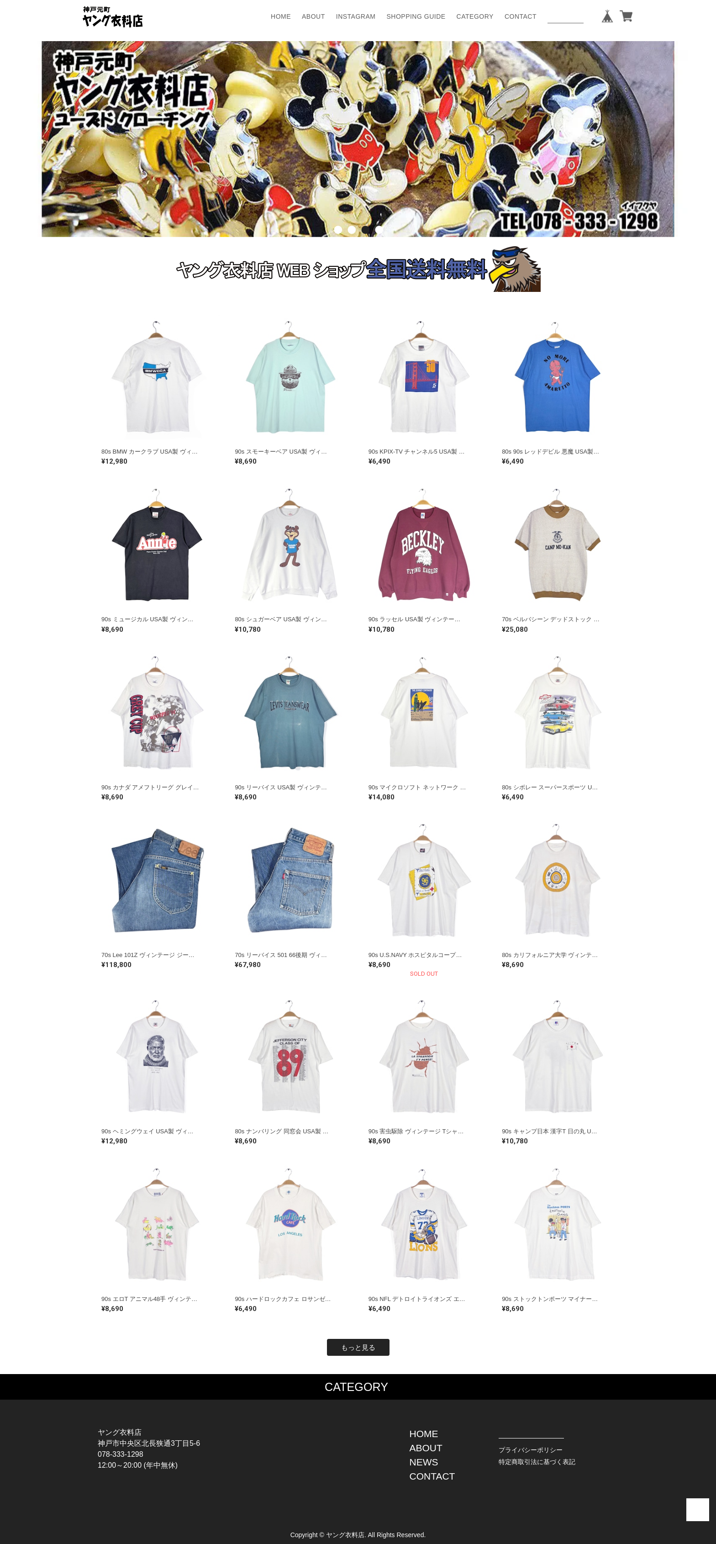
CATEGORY (475, 16)
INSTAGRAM (356, 16)
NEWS (424, 1462)
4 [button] (378, 244)
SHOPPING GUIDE (415, 16)
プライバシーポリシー (531, 1450)
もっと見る (358, 1347)
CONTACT (521, 16)
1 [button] (337, 244)
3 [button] (364, 244)
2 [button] (351, 244)
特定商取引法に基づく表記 (537, 1461)
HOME (281, 16)
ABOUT (313, 16)
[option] (358, 139)
